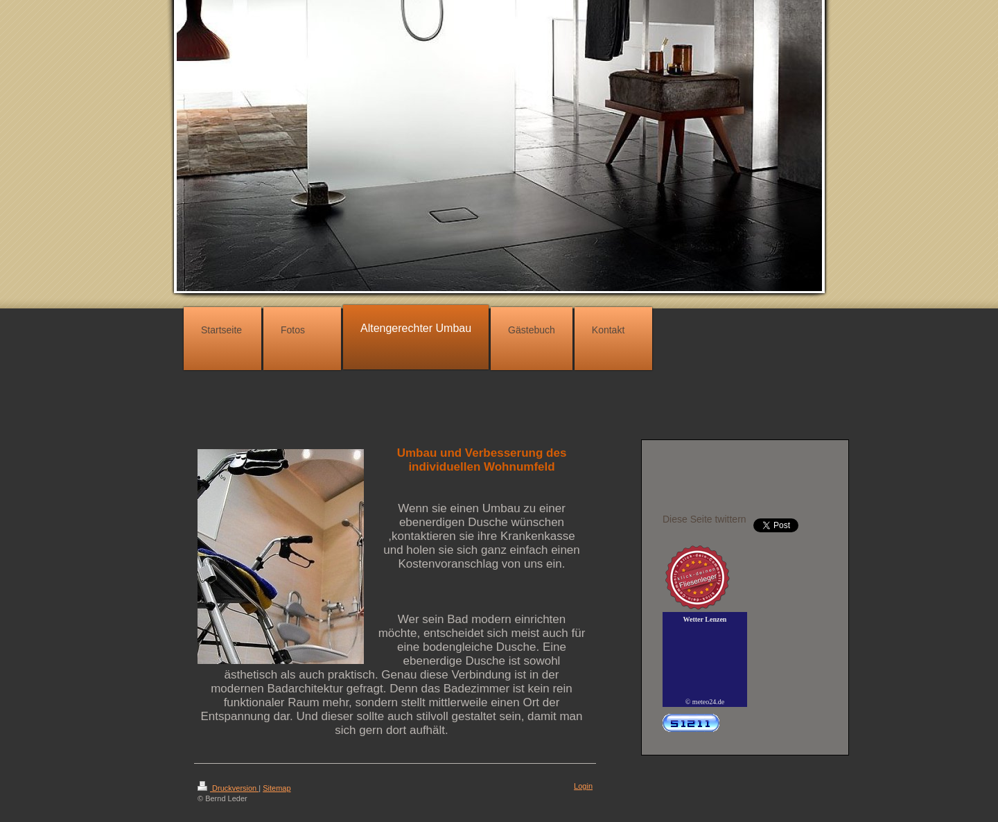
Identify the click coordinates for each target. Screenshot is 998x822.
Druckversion (228, 788)
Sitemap (276, 788)
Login (583, 786)
